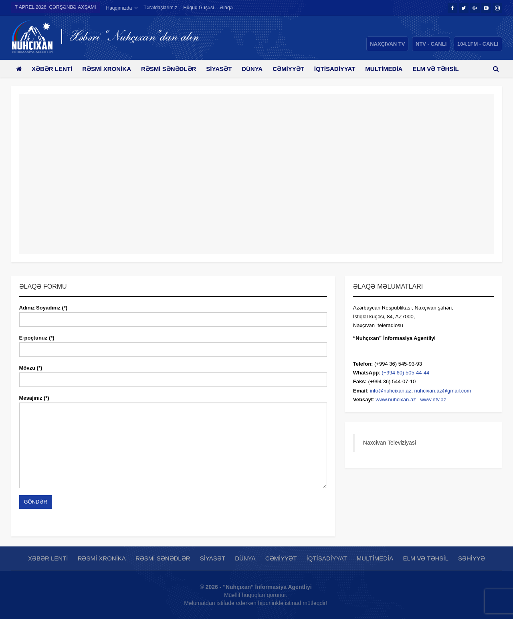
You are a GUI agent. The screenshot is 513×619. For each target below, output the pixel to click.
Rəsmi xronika (109, 68)
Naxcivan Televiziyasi (389, 442)
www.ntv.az (433, 399)
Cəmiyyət (297, 68)
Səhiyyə (471, 558)
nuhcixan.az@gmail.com (442, 391)
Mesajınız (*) (173, 441)
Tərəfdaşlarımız (160, 7)
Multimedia (395, 68)
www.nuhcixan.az (396, 399)
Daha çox (441, 68)
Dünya (259, 68)
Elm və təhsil (425, 558)
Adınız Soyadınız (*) (173, 314)
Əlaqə (226, 7)
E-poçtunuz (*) (173, 344)
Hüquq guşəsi (198, 7)
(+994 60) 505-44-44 (405, 373)
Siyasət (225, 68)
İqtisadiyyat (345, 68)
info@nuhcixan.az (391, 391)
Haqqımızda (119, 8)
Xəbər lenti (53, 68)
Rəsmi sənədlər (172, 68)
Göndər (35, 502)
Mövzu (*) (173, 374)
